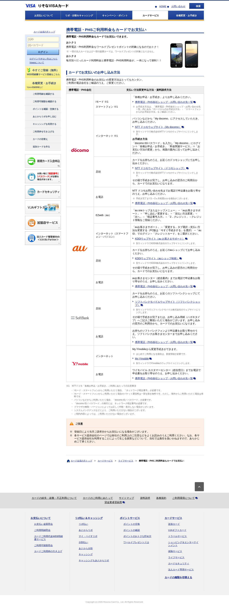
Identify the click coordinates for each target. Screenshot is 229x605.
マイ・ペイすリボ (88, 536)
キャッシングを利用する (41, 124)
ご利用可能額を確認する (41, 101)
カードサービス (105, 461)
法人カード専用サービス (181, 569)
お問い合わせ (178, 6)
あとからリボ (86, 530)
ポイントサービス (130, 518)
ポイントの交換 (131, 524)
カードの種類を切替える (178, 577)
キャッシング (86, 554)
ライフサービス (125, 461)
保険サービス (175, 551)
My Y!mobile (144, 358)
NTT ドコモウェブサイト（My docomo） (160, 127)
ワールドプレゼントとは (136, 542)
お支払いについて (41, 518)
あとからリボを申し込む (41, 116)
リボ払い (83, 524)
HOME (162, 6)
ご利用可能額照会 (43, 545)
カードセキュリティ (178, 563)
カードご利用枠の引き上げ (48, 551)
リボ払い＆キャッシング (89, 518)
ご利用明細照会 (42, 530)
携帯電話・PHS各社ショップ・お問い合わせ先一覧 (166, 102)
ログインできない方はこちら (43, 59)
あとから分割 (86, 548)
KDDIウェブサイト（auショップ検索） (159, 258)
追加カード (174, 524)
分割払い (83, 542)
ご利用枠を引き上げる (40, 131)
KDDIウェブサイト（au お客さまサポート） (162, 238)
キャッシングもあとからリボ (94, 560)
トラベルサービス (177, 536)
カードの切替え (37, 139)
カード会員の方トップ (44, 32)
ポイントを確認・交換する (42, 109)
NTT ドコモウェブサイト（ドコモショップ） (162, 168)
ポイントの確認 (131, 530)
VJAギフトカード (177, 530)
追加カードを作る (38, 147)
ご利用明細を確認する (40, 94)
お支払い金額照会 (43, 524)
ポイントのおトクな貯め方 (137, 536)
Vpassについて (37, 62)
